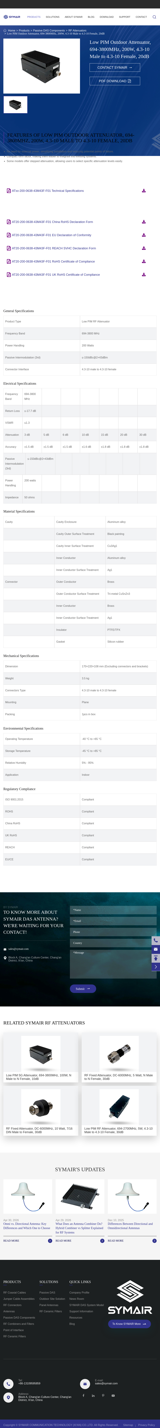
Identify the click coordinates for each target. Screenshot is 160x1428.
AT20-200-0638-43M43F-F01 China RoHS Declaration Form (52, 225)
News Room (76, 1298)
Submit (83, 989)
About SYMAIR (74, 17)
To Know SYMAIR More (129, 1324)
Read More (27, 1241)
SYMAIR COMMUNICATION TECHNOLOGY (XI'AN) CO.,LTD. (55, 1425)
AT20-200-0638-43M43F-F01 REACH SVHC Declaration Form (54, 251)
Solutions (52, 17)
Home (11, 30)
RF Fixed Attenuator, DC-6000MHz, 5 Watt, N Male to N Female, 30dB (118, 1077)
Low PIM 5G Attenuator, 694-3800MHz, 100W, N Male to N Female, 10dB (38, 1077)
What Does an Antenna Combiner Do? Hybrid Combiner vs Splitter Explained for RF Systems (79, 1228)
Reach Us (11, 1373)
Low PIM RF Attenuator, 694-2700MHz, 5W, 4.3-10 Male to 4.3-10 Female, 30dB (118, 1130)
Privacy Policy (146, 1425)
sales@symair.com (46, 4)
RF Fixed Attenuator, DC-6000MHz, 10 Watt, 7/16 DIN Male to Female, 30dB (39, 1130)
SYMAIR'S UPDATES (80, 1169)
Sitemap (128, 1425)
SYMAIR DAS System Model (86, 1305)
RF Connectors (12, 1305)
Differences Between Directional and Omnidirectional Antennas (130, 1226)
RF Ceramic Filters (14, 1336)
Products (34, 17)
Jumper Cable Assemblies (19, 1298)
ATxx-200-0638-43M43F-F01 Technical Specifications (48, 194)
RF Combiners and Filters (18, 1323)
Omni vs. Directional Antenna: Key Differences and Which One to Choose (26, 1226)
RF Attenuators (77, 30)
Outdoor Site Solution (52, 1298)
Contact (141, 17)
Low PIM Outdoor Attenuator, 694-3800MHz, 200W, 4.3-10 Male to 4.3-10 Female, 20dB (56, 33)
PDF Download (115, 81)
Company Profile (79, 1292)
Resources (75, 1317)
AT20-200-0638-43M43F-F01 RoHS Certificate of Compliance (53, 264)
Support (124, 17)
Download (107, 17)
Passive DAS (47, 1292)
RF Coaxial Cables (14, 1292)
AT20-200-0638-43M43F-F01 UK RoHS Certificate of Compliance (56, 277)
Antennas (9, 1311)
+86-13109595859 (14, 4)
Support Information (81, 1311)
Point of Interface (13, 1330)
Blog (91, 17)
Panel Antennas (48, 1305)
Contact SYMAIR (115, 67)
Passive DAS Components (49, 30)
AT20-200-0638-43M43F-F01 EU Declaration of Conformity (51, 238)
